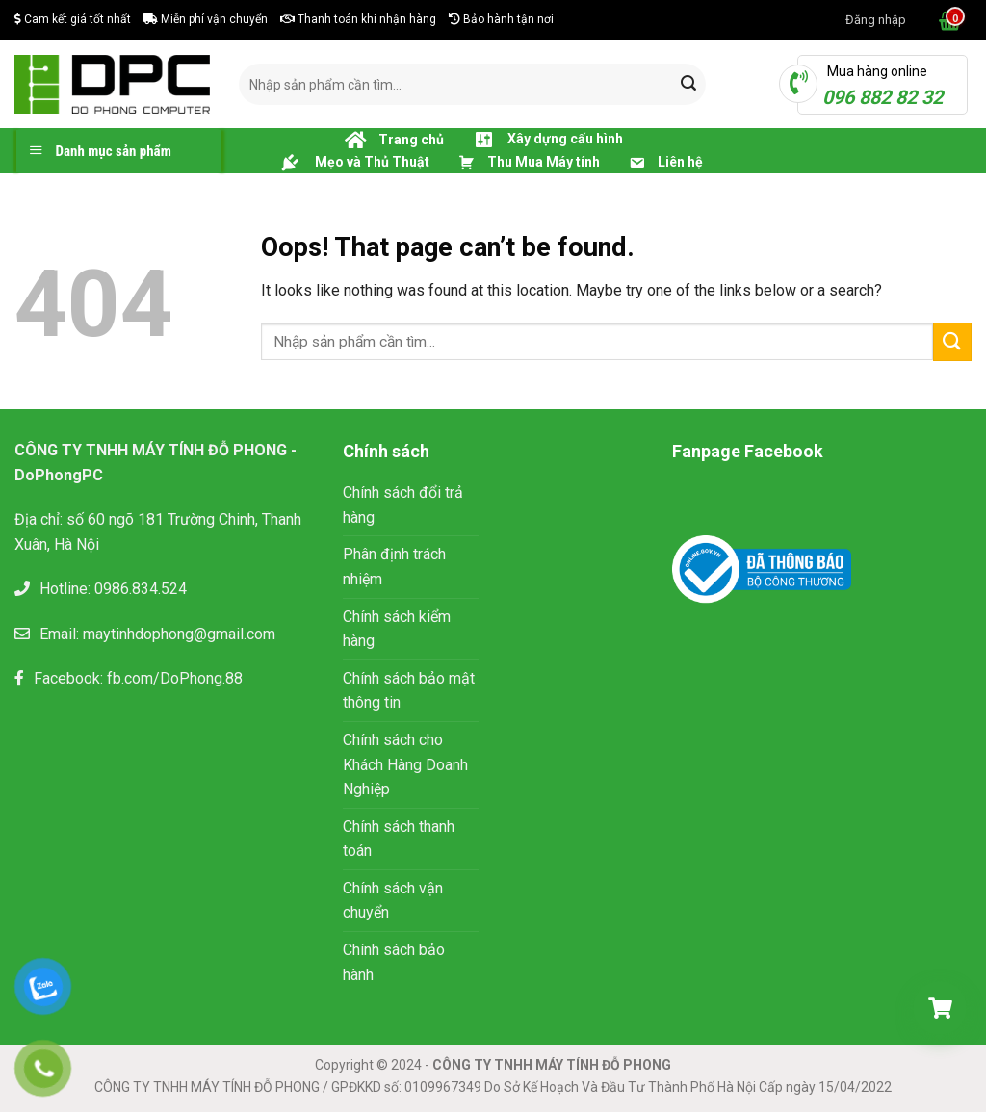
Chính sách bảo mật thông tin (409, 690)
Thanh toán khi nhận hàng (358, 19)
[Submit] (688, 84)
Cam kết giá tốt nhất (72, 19)
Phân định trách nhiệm (394, 566)
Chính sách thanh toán (398, 839)
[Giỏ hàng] (940, 1008)
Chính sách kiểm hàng (397, 629)
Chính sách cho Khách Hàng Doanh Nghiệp (405, 764)
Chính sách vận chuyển (393, 900)
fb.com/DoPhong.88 (175, 678)
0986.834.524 (140, 589)
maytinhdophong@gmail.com (179, 634)
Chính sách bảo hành (394, 962)
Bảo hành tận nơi (501, 19)
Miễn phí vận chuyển (205, 19)
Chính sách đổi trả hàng (403, 505)
